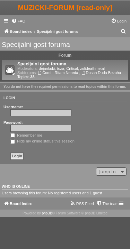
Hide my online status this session (42, 141)
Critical (72, 68)
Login (9, 98)
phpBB (47, 213)
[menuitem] (18, 21)
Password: (13, 122)
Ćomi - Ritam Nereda (58, 73)
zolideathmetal (92, 68)
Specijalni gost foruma (36, 44)
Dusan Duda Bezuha (101, 73)
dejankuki (47, 68)
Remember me (26, 135)
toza (60, 68)
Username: (13, 107)
